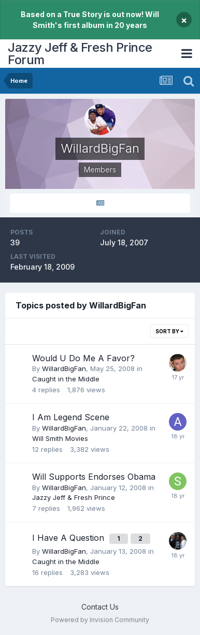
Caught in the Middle (65, 379)
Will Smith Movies (60, 438)
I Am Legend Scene (70, 417)
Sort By (169, 331)
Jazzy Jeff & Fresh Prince (73, 497)
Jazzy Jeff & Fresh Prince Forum (80, 53)
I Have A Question (69, 538)
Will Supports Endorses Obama (93, 476)
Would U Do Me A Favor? (83, 358)
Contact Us (100, 606)
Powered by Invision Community (100, 620)
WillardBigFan (64, 368)
